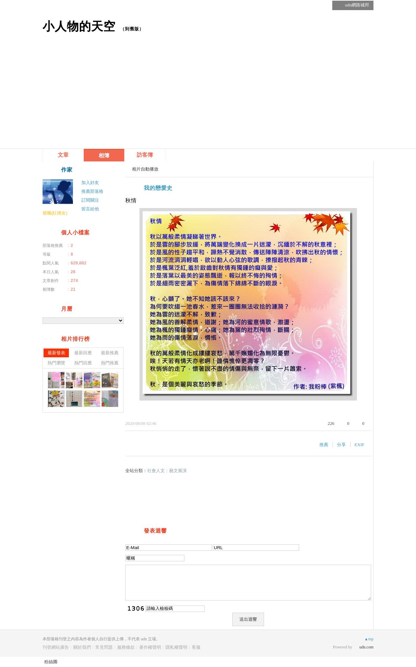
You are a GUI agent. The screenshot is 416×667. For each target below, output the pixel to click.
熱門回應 (83, 362)
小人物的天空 (79, 26)
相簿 (104, 155)
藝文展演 (178, 470)
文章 (63, 155)
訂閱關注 (90, 200)
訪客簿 (145, 155)
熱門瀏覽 (56, 362)
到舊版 (132, 28)
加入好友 (90, 182)
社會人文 (156, 470)
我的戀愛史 (158, 188)
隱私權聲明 (176, 647)
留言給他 (90, 208)
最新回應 (83, 352)
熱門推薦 (110, 362)
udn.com (366, 647)
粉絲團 (50, 661)
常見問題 (104, 647)
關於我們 (82, 647)
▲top (368, 639)
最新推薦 (110, 352)
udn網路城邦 (357, 4)
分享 (341, 444)
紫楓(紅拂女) (55, 212)
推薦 (323, 444)
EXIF (359, 444)
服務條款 (126, 647)
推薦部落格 (92, 191)
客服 (196, 647)
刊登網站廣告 (56, 647)
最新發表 (56, 352)
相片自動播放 (145, 169)
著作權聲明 (150, 647)
